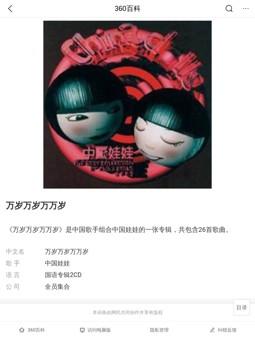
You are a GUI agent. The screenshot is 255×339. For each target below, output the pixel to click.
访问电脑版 (95, 330)
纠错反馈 (223, 330)
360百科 (127, 8)
